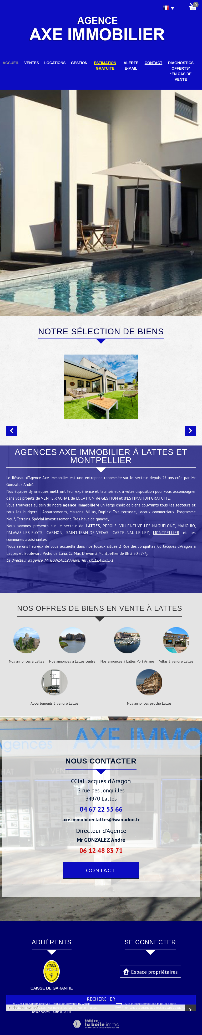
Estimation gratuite (105, 65)
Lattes (12, 556)
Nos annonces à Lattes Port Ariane (127, 661)
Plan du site (14, 1008)
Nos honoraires (57, 1008)
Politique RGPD (61, 1012)
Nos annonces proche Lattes (149, 703)
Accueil (11, 63)
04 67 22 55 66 (101, 809)
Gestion (79, 63)
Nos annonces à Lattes (26, 661)
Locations (54, 63)
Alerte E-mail (131, 65)
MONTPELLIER (166, 535)
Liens (72, 1008)
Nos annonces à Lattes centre (72, 661)
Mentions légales (35, 1008)
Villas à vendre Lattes (176, 661)
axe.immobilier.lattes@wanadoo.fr (101, 819)
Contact (153, 63)
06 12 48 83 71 (101, 850)
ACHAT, (64, 501)
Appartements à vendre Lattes (54, 703)
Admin (82, 1008)
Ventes (31, 63)
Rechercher (101, 999)
